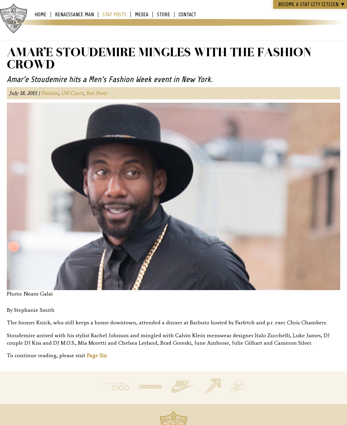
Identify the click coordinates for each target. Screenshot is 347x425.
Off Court (72, 93)
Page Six (96, 355)
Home (40, 14)
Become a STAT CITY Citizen (311, 4)
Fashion (50, 93)
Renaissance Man (74, 14)
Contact (187, 14)
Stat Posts (114, 14)
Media (141, 14)
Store (163, 14)
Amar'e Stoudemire (13, 18)
